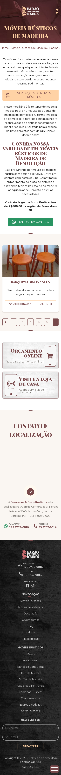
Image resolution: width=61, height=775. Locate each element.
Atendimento (30, 632)
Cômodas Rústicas (30, 692)
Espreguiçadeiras (30, 704)
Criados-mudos (30, 698)
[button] (54, 769)
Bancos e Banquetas (30, 666)
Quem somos (30, 619)
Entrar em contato (34, 221)
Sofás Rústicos (30, 711)
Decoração (31, 613)
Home (5, 48)
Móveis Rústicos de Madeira (29, 48)
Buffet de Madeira (30, 679)
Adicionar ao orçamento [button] (32, 304)
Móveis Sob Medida (30, 607)
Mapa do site (30, 638)
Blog (30, 626)
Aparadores (30, 660)
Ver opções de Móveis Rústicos (28, 95)
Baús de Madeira (30, 673)
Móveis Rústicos (30, 600)
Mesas (30, 654)
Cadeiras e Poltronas (30, 685)
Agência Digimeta (30, 767)
